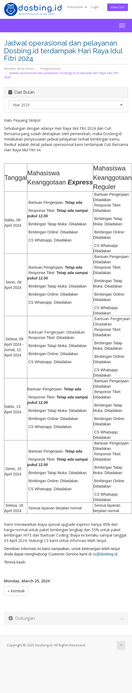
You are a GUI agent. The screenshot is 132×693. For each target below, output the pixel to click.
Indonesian (77, 7)
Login (95, 7)
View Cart (117, 7)
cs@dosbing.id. (106, 554)
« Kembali (16, 590)
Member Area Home (19, 68)
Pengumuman (50, 68)
